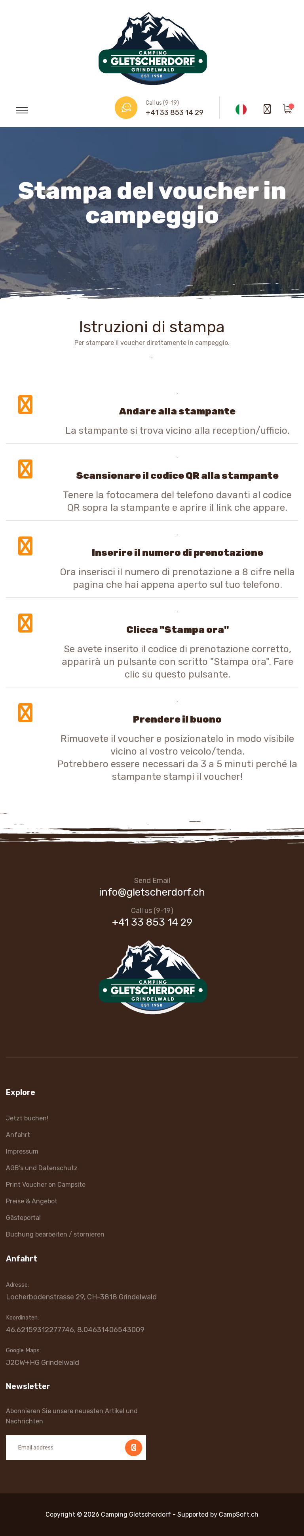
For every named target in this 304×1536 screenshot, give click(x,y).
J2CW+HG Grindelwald (42, 1362)
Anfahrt (18, 1135)
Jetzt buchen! (27, 1118)
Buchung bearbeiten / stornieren (55, 1234)
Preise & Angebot (31, 1201)
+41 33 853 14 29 (174, 112)
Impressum (22, 1151)
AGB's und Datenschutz (42, 1168)
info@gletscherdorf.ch (152, 892)
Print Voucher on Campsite (46, 1184)
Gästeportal (23, 1218)
